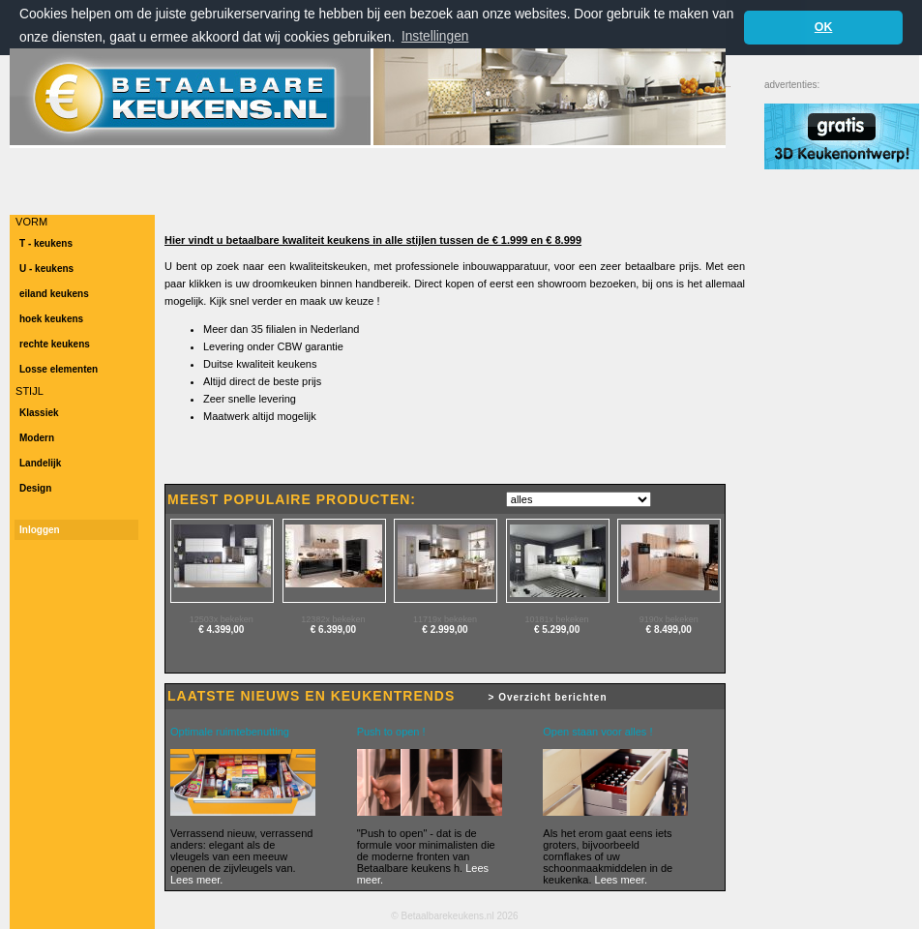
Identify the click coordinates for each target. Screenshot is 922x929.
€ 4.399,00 (221, 629)
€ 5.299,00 (557, 629)
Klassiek (39, 412)
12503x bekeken (221, 619)
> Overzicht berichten (548, 697)
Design (35, 488)
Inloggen (39, 529)
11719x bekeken (445, 619)
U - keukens (46, 268)
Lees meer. (196, 879)
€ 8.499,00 (669, 629)
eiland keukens (54, 293)
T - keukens (46, 243)
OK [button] (824, 27)
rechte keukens (54, 344)
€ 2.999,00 (444, 629)
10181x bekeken (557, 619)
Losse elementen (58, 369)
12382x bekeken (333, 619)
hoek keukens (51, 319)
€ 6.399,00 (333, 629)
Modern (36, 438)
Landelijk (40, 463)
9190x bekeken (669, 619)
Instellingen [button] (435, 36)
